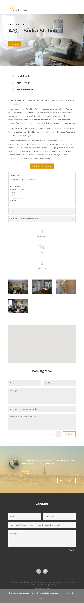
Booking (15, 43)
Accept (42, 598)
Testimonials (66, 480)
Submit (69, 434)
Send (71, 550)
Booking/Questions (42, 165)
